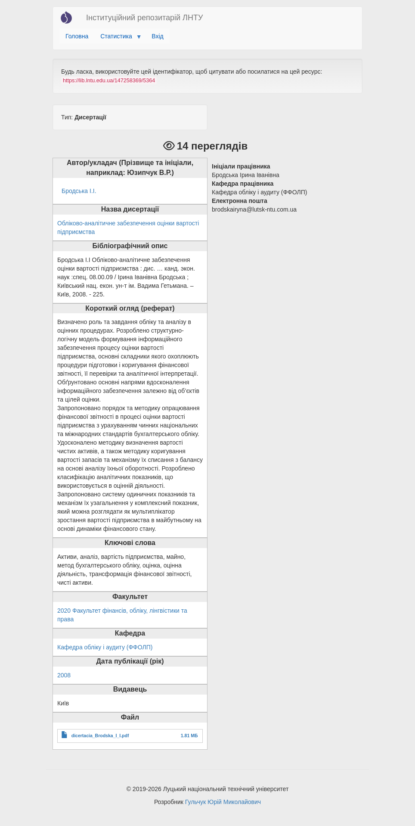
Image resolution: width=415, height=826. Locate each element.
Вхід (157, 36)
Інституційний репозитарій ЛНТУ (144, 17)
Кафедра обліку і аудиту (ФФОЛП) (104, 647)
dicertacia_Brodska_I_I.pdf (100, 735)
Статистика (117, 38)
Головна (76, 36)
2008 (64, 675)
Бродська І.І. (79, 190)
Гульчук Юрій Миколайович (223, 801)
